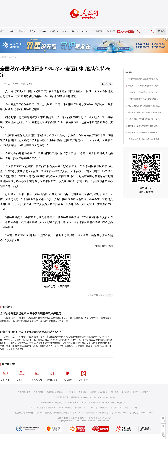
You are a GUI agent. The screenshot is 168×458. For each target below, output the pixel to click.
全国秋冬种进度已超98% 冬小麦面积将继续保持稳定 (30, 313)
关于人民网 (38, 392)
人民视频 (67, 375)
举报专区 (111, 31)
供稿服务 (93, 392)
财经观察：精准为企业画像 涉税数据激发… (145, 112)
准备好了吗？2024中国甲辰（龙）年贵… (144, 119)
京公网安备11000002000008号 (141, 413)
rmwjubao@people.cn (119, 402)
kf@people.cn (60, 402)
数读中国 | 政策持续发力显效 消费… (143, 99)
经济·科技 (13, 57)
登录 (163, 31)
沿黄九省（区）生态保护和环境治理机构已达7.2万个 (30, 331)
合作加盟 (82, 392)
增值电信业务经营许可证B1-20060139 (80, 408)
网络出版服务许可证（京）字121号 (99, 413)
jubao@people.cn (109, 397)
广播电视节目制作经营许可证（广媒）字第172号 (117, 408)
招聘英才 (60, 392)
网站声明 (114, 392)
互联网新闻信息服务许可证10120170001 (47, 408)
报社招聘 (50, 392)
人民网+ (21, 375)
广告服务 (71, 392)
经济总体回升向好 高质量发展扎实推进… (145, 106)
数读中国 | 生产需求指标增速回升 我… (143, 133)
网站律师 (125, 392)
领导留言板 (52, 375)
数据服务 (103, 392)
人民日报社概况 (24, 392)
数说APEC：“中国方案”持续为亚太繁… (144, 86)
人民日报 (5, 375)
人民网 (3, 57)
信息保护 (136, 392)
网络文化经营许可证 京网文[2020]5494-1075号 (64, 413)
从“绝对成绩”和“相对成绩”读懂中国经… (144, 139)
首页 (2, 31)
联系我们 (146, 392)
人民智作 (83, 375)
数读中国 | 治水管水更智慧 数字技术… (143, 126)
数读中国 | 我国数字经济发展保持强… (143, 79)
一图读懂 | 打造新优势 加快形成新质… (143, 92)
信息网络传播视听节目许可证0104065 (30, 413)
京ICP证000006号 (121, 413)
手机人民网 (36, 375)
